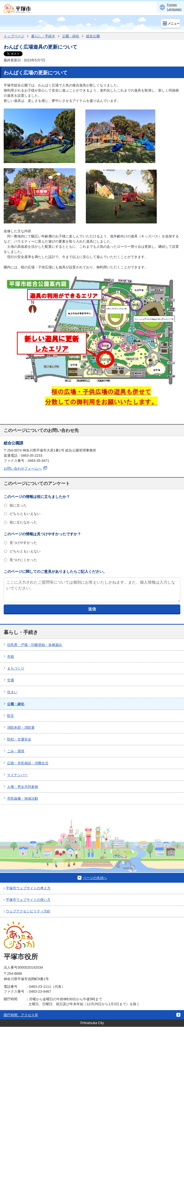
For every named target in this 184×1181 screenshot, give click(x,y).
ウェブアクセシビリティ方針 (28, 911)
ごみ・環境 (15, 751)
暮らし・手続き (43, 36)
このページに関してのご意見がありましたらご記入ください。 (55, 571)
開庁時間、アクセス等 (21, 1015)
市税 (10, 657)
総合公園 (93, 36)
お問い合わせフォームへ (25, 468)
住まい (12, 692)
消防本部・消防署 (21, 727)
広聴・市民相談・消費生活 (27, 763)
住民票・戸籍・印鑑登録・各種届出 (34, 645)
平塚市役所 (21, 957)
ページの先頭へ (95, 878)
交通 (10, 680)
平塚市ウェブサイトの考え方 (28, 888)
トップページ (14, 36)
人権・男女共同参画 (22, 787)
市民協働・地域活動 (22, 798)
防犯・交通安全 (19, 739)
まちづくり (15, 668)
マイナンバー (17, 775)
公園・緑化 (70, 36)
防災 (10, 716)
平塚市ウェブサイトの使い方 (28, 900)
